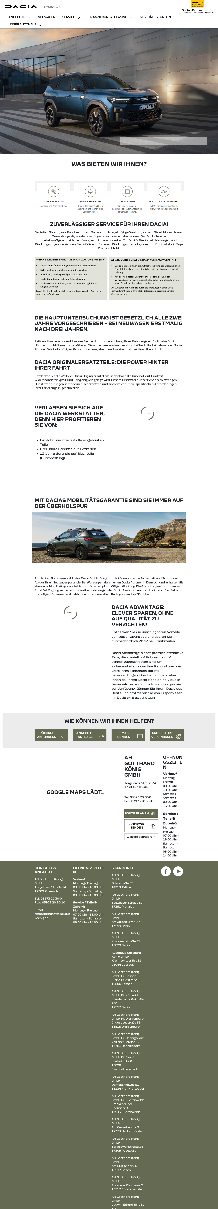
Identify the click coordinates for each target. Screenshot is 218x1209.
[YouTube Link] (178, 869)
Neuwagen (47, 17)
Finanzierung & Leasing (108, 17)
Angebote (17, 17)
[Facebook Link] (165, 869)
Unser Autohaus (23, 24)
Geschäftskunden (155, 17)
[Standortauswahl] (141, 836)
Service (69, 17)
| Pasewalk (51, 6)
